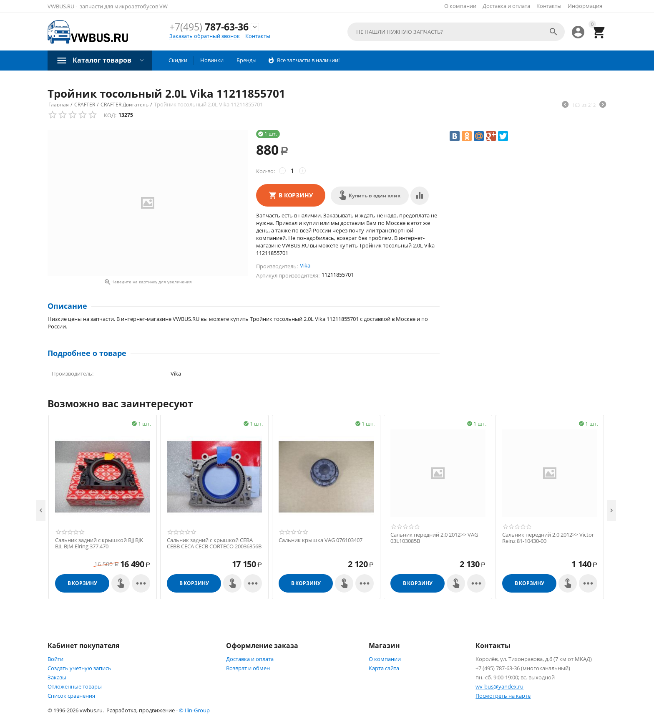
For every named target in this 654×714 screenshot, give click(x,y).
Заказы (57, 677)
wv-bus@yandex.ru (499, 686)
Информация (585, 6)
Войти (55, 659)
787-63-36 (209, 27)
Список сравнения (71, 695)
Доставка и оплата (506, 6)
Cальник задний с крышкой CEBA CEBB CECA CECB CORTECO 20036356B (214, 543)
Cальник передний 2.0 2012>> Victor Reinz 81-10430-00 (548, 538)
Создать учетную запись (79, 668)
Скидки (178, 60)
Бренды (246, 60)
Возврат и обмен (248, 668)
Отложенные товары (75, 686)
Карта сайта (384, 668)
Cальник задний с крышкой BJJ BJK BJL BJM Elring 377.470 (99, 543)
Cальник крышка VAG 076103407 (320, 540)
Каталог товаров (102, 60)
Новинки (212, 60)
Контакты (548, 6)
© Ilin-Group (194, 710)
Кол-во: (265, 171)
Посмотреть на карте (503, 695)
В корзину (296, 195)
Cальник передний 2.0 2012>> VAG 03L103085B (434, 538)
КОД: (110, 115)
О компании (460, 6)
